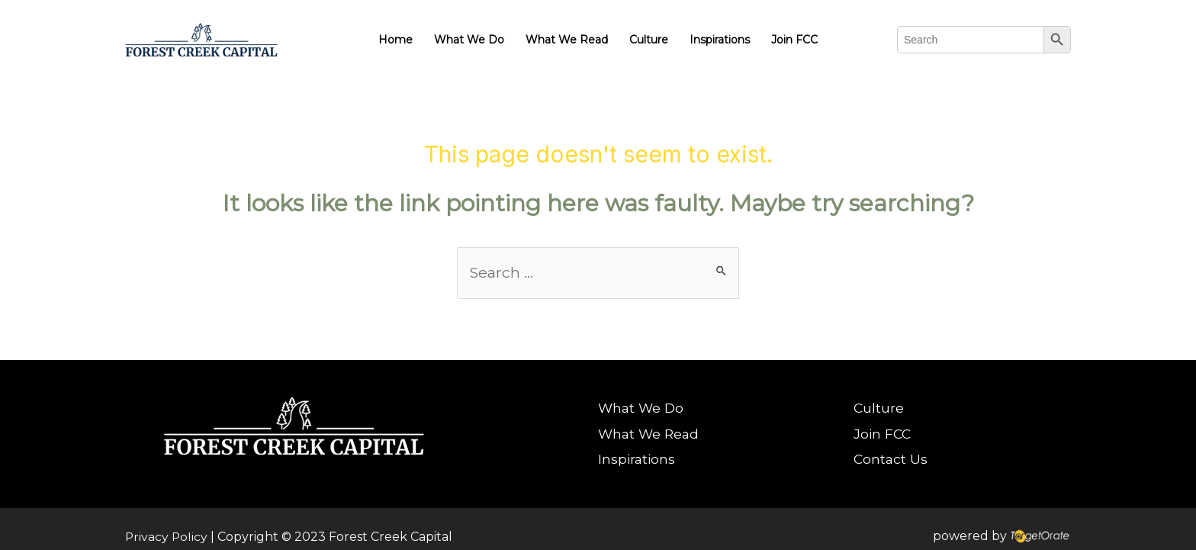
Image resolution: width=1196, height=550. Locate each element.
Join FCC (794, 40)
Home (395, 40)
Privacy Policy (167, 536)
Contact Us (895, 460)
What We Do (469, 40)
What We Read (567, 40)
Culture (648, 40)
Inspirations (720, 40)
